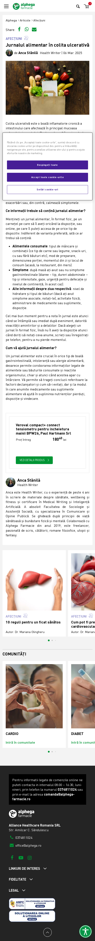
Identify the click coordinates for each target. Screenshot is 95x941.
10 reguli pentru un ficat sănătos (33, 622)
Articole (25, 20)
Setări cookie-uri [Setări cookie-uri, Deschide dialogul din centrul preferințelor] (47, 189)
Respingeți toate (47, 164)
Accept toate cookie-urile (47, 177)
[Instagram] (29, 857)
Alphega (11, 20)
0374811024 (20, 837)
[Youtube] (21, 857)
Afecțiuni (39, 20)
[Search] (78, 6)
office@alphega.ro (25, 845)
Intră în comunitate (20, 742)
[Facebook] (12, 857)
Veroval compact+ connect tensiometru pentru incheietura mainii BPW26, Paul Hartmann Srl (43, 429)
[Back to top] (47, 932)
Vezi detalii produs (34, 460)
